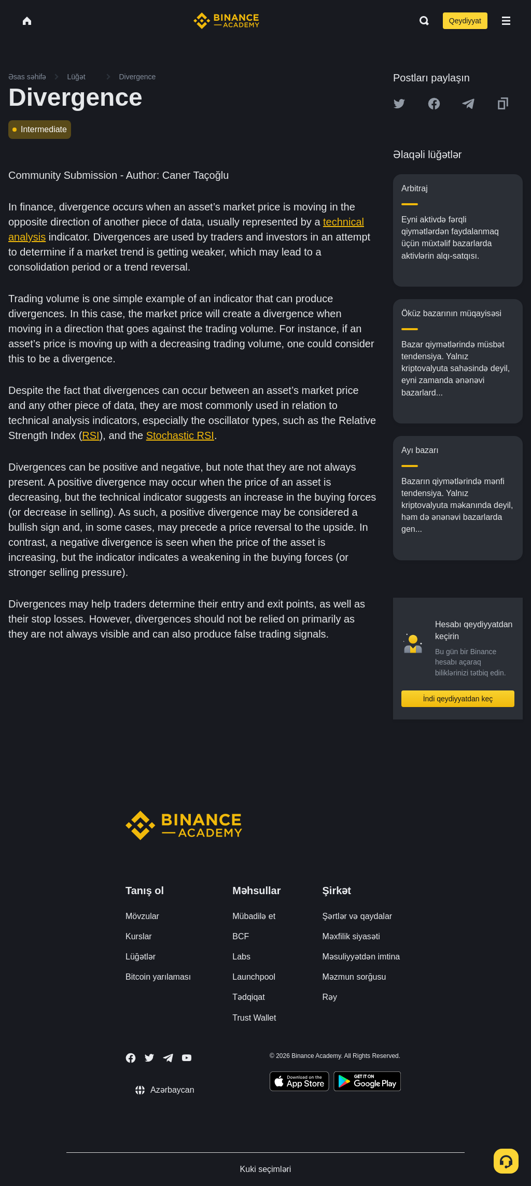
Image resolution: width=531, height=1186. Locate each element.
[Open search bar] (421, 20)
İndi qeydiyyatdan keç (458, 699)
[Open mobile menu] (506, 20)
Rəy (330, 997)
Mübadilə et (253, 916)
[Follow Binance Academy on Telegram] (168, 1058)
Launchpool (253, 976)
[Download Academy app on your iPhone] (299, 1082)
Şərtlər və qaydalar (358, 916)
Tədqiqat (248, 997)
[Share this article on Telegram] (468, 103)
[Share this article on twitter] (399, 103)
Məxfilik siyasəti (351, 936)
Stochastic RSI (180, 435)
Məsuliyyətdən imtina (361, 956)
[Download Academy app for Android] (367, 1082)
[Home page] (226, 20)
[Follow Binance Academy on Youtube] (186, 1057)
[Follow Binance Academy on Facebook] (130, 1058)
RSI (90, 435)
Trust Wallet (254, 1017)
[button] (506, 21)
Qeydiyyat (465, 21)
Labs (241, 956)
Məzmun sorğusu (354, 976)
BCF (240, 936)
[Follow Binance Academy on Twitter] (149, 1058)
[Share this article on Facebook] (434, 103)
